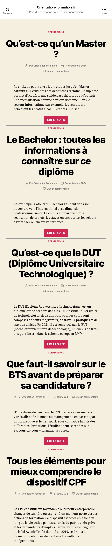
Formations (56, 32)
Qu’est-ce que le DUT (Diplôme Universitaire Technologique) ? (56, 263)
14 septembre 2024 (75, 65)
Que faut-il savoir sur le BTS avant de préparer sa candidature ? (56, 374)
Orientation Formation (45, 65)
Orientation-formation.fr (56, 7)
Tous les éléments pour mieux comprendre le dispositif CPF (56, 471)
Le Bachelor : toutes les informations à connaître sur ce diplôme (56, 155)
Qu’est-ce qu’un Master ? (56, 49)
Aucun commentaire (58, 71)
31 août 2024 (61, 396)
